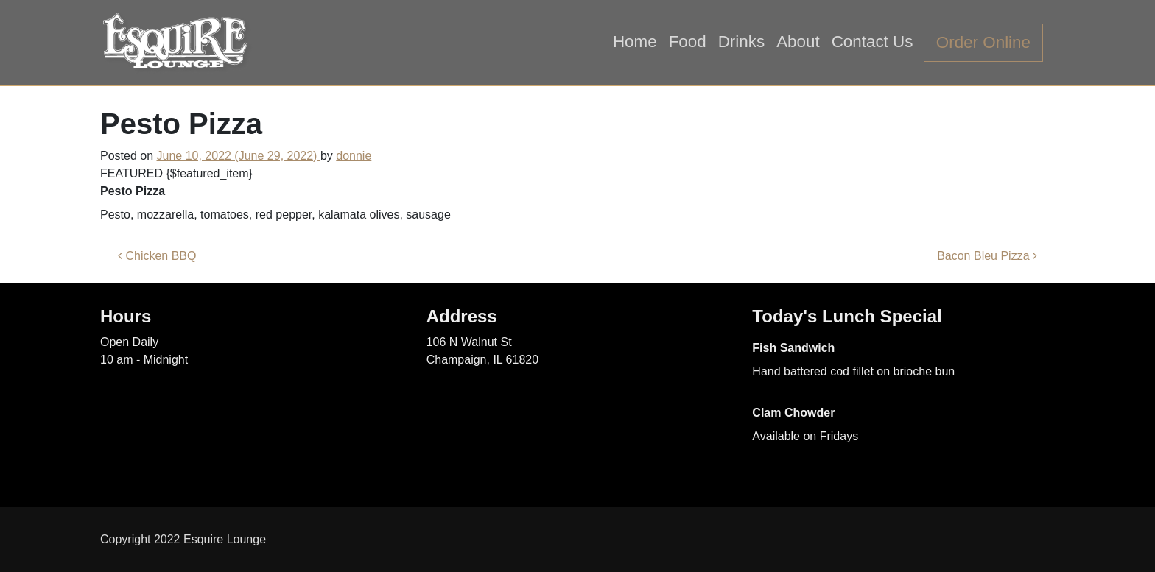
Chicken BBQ (157, 256)
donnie (353, 155)
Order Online (983, 42)
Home (635, 41)
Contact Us (872, 41)
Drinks (741, 41)
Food (687, 41)
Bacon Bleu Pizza (987, 256)
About (798, 41)
